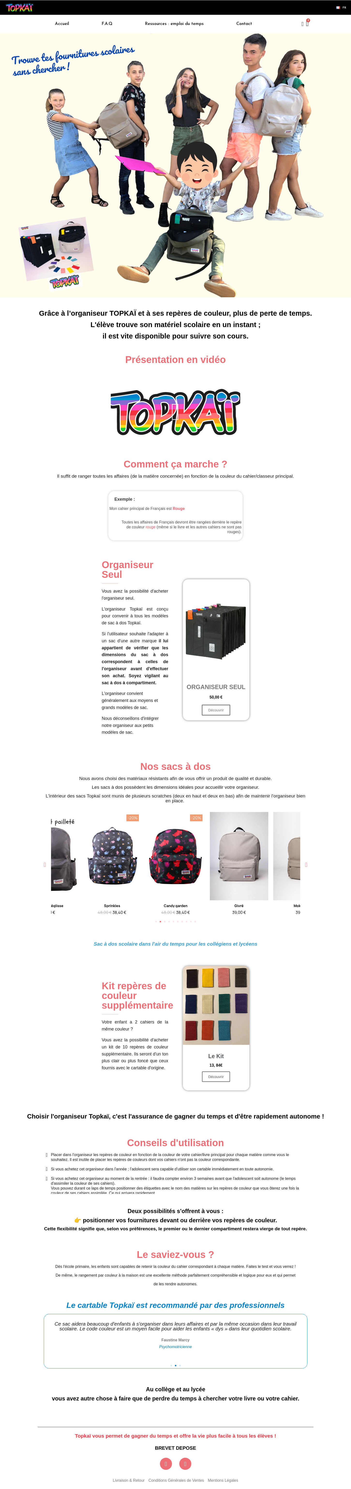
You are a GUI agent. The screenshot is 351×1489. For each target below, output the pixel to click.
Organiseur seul (216, 687)
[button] (175, 412)
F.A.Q (107, 24)
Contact (244, 24)
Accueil (62, 24)
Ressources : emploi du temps (174, 24)
